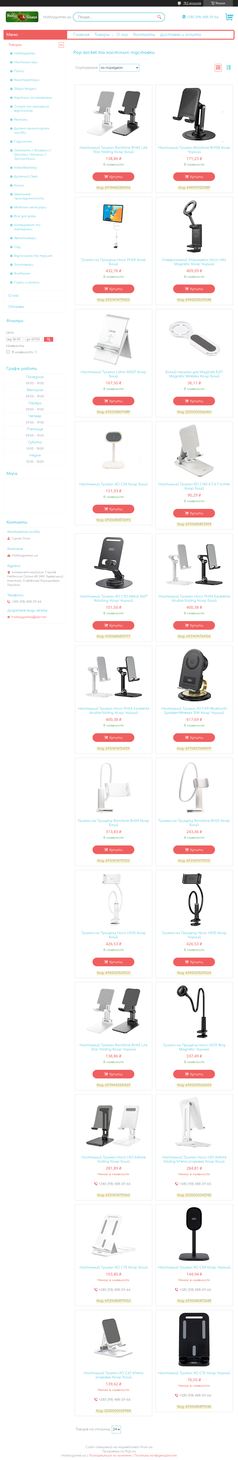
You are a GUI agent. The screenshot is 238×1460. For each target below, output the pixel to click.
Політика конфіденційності (156, 1455)
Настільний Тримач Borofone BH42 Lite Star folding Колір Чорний (113, 1047)
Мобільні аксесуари (30, 207)
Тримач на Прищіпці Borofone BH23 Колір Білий (194, 823)
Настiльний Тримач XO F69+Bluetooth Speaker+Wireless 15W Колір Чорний (194, 711)
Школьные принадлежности (29, 196)
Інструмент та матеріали (27, 227)
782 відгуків (192, 3)
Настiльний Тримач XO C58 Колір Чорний (194, 1267)
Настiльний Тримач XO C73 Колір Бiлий (113, 1267)
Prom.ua (146, 1447)
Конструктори (26, 80)
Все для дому (25, 216)
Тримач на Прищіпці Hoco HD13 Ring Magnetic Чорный (194, 1047)
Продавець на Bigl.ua (119, 1451)
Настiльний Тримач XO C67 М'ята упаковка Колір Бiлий (113, 1375)
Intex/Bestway (25, 167)
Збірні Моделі (25, 88)
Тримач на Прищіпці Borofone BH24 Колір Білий (113, 823)
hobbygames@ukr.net (29, 617)
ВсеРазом (22, 273)
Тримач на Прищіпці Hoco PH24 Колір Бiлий (113, 262)
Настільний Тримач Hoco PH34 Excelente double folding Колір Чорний (113, 711)
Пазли (19, 71)
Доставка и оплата (180, 35)
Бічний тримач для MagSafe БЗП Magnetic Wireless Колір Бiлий (194, 374)
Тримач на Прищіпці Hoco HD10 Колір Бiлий (113, 935)
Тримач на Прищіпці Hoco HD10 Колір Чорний (194, 935)
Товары (101, 35)
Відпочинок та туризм (33, 255)
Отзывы (16, 307)
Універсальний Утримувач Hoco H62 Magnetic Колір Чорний (194, 262)
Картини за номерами (33, 97)
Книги (19, 185)
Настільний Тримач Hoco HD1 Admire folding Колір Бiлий (113, 1159)
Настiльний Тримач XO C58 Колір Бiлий (113, 484)
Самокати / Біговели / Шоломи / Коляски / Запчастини (32, 154)
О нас (122, 35)
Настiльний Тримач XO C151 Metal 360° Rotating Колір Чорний (113, 598)
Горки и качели (26, 282)
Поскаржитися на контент (110, 1455)
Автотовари (25, 238)
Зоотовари (23, 264)
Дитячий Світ (26, 176)
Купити (115, 177)
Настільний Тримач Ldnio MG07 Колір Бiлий (113, 374)
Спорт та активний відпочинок (31, 108)
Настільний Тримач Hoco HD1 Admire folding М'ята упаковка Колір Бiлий (194, 1159)
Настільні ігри (26, 62)
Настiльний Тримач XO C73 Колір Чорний (194, 1373)
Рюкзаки (21, 119)
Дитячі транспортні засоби (31, 130)
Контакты (144, 35)
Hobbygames (24, 53)
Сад (17, 247)
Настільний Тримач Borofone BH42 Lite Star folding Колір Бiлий (113, 150)
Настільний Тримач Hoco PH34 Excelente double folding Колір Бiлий (194, 598)
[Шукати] (159, 17)
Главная (81, 35)
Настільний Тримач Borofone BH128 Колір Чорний (194, 150)
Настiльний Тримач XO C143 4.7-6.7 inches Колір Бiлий (194, 486)
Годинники (23, 141)
